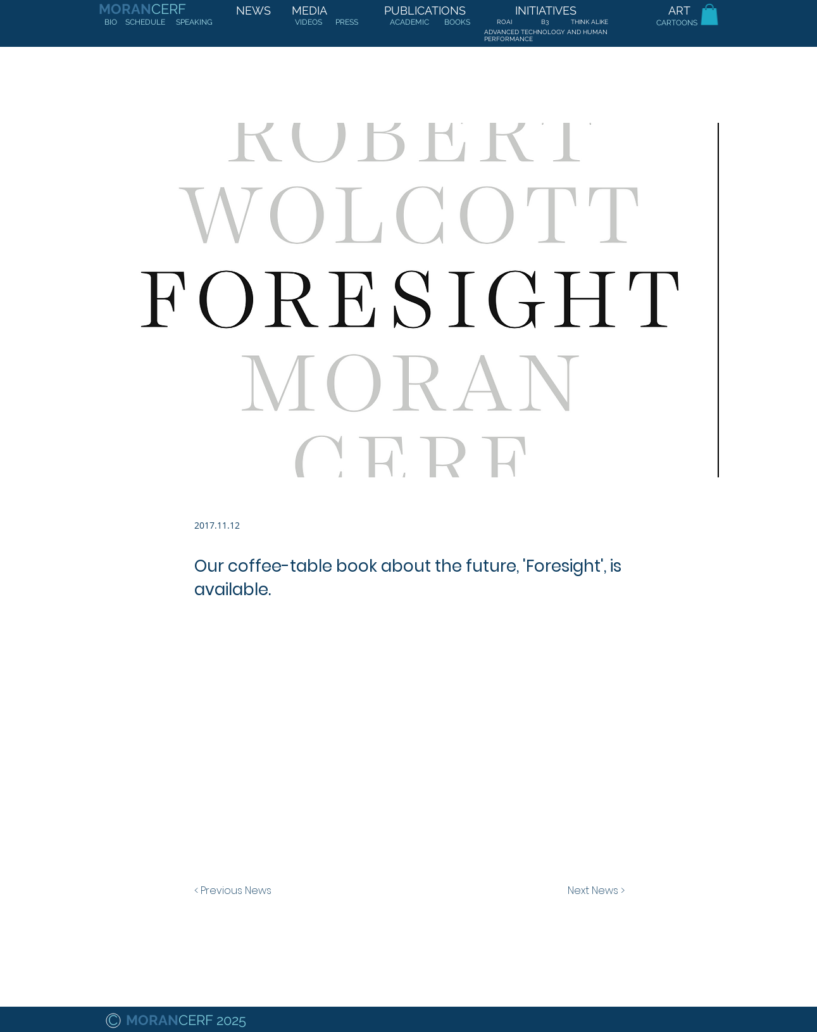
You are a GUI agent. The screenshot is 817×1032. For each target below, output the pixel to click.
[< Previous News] (236, 890)
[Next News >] (593, 890)
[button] (709, 14)
